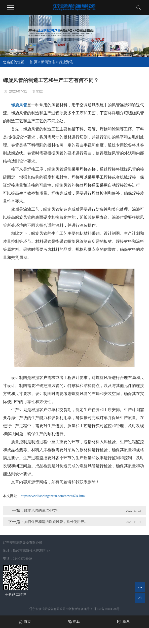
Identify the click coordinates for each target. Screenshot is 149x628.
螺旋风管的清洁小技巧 (41, 510)
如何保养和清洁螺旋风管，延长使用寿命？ (57, 522)
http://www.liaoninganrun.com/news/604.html (53, 496)
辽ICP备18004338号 (106, 609)
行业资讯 (66, 62)
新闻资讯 (48, 62)
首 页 (33, 62)
